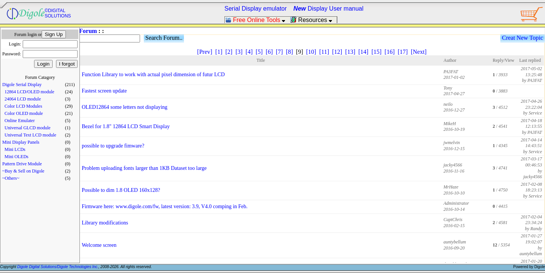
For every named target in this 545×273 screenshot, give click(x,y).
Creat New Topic (522, 38)
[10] (311, 52)
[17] (403, 52)
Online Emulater (20, 120)
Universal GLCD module (27, 127)
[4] (249, 52)
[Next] (419, 52)
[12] (337, 52)
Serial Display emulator (255, 8)
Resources (313, 20)
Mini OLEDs (16, 156)
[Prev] (204, 52)
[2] (228, 52)
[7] (279, 52)
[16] (390, 52)
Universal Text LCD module (30, 135)
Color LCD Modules (23, 106)
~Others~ (10, 178)
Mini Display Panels (20, 142)
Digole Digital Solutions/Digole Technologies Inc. (57, 267)
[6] (269, 52)
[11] (324, 52)
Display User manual (328, 8)
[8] (289, 52)
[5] (259, 52)
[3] (239, 52)
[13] (350, 52)
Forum (88, 31)
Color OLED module (24, 113)
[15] (376, 52)
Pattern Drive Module (22, 163)
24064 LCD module (23, 99)
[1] (219, 52)
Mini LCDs (15, 149)
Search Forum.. (164, 38)
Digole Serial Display (22, 84)
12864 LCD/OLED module (29, 91)
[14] (363, 52)
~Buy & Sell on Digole (23, 171)
